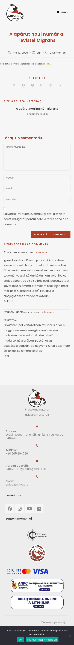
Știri (39, 53)
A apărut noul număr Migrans (37, 109)
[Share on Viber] (41, 85)
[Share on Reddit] (50, 85)
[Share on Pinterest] (32, 85)
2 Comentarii (58, 53)
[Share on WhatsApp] (60, 85)
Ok (20, 639)
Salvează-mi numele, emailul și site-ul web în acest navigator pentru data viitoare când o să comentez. (36, 219)
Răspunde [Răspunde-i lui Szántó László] (48, 312)
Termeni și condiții (53, 622)
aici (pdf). (46, 64)
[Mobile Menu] (61, 12)
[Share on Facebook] (23, 85)
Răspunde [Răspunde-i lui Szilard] (41, 252)
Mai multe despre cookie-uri (42, 639)
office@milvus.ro (16, 485)
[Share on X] (14, 85)
